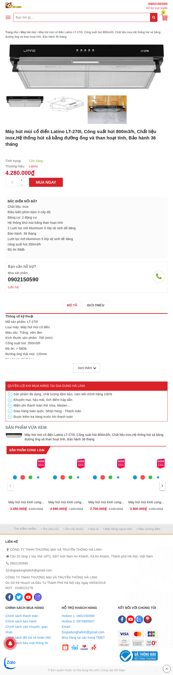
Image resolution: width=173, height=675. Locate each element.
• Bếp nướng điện (148, 529)
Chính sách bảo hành (20, 621)
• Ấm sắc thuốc (73, 529)
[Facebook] (9, 597)
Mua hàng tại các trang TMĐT (83, 637)
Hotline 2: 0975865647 (78, 621)
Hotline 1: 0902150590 (78, 616)
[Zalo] (139, 619)
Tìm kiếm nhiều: (25, 528)
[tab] (73, 305)
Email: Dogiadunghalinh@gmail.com (83, 629)
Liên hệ (13, 287)
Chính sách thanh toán (21, 616)
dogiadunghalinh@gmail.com (31, 570)
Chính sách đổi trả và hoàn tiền (28, 637)
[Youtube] (28, 597)
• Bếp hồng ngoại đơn (117, 529)
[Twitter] (19, 597)
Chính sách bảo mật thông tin (26, 643)
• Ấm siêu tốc (50, 529)
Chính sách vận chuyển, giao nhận (26, 629)
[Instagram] (38, 597)
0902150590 (158, 4)
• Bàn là (93, 529)
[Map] (148, 619)
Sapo (122, 670)
